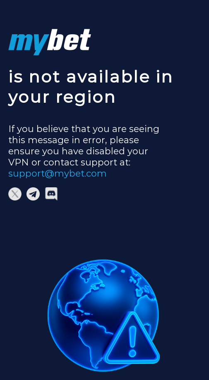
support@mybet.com (57, 173)
